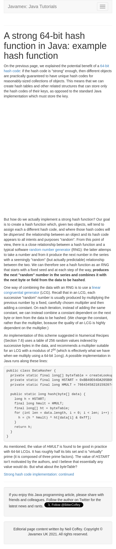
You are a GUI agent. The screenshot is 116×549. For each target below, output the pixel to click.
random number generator (49, 250)
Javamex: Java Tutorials (32, 6)
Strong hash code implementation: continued (39, 474)
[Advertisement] (58, 159)
